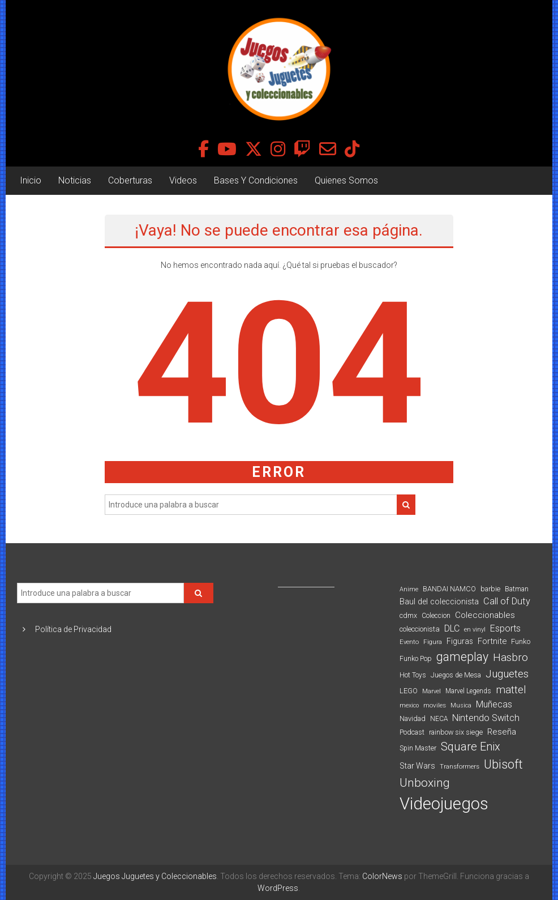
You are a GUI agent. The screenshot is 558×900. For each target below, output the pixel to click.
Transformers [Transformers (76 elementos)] (459, 766)
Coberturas (130, 180)
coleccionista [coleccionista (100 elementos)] (420, 629)
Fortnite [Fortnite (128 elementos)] (492, 641)
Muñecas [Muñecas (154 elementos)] (494, 704)
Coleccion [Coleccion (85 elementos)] (436, 616)
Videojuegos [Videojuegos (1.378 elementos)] (444, 803)
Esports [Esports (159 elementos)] (505, 628)
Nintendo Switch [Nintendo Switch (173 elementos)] (486, 718)
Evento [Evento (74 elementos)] (409, 642)
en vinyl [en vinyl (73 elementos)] (475, 629)
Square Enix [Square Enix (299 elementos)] (470, 746)
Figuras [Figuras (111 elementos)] (460, 641)
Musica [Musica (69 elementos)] (460, 705)
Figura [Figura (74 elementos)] (432, 642)
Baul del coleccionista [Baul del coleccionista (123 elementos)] (439, 602)
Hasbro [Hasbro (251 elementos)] (510, 657)
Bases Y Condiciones (256, 180)
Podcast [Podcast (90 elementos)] (412, 732)
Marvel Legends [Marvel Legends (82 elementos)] (468, 691)
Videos (183, 180)
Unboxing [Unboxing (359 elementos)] (425, 782)
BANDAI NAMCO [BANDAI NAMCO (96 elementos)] (449, 589)
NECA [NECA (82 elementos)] (439, 719)
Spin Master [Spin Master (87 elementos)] (418, 748)
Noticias (74, 180)
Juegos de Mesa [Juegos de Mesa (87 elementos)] (456, 675)
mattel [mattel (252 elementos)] (511, 690)
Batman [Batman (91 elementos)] (517, 589)
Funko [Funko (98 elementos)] (520, 641)
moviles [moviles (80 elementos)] (434, 705)
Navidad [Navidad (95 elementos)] (413, 718)
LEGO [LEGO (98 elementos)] (409, 690)
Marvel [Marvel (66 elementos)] (431, 691)
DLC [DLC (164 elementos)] (452, 628)
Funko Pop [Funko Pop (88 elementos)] (416, 659)
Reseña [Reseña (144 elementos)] (501, 732)
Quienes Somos (346, 180)
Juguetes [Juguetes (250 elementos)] (507, 674)
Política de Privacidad (73, 629)
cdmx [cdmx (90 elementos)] (408, 615)
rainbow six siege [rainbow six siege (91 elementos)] (456, 732)
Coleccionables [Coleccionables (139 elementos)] (485, 615)
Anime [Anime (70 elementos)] (409, 589)
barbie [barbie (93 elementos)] (490, 589)
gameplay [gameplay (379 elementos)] (462, 657)
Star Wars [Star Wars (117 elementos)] (417, 765)
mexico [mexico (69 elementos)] (409, 705)
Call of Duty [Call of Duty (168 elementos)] (506, 601)
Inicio (30, 180)
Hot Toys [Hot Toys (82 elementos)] (413, 675)
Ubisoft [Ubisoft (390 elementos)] (503, 764)
